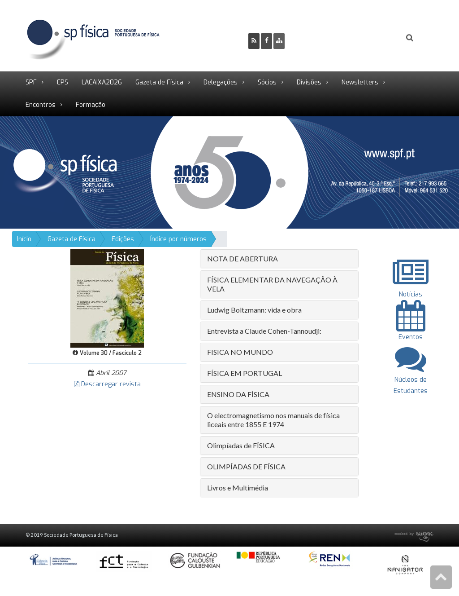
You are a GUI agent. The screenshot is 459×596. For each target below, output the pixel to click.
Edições (123, 239)
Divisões (309, 82)
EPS (62, 82)
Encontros (41, 105)
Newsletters (360, 82)
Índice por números (178, 239)
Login (373, 38)
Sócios (267, 82)
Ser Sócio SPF (322, 38)
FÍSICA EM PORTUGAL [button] (244, 373)
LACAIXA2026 (102, 82)
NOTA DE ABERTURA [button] (242, 258)
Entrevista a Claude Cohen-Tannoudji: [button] (264, 331)
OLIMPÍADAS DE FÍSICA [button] (246, 466)
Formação (90, 105)
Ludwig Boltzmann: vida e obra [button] (254, 309)
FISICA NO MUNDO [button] (240, 352)
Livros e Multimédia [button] (237, 487)
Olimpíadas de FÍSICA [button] (241, 445)
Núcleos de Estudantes (411, 379)
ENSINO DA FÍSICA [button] (238, 394)
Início (24, 239)
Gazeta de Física (159, 82)
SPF (31, 82)
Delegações (221, 82)
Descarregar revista (107, 384)
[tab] (279, 259)
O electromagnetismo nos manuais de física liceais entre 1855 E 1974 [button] (273, 419)
